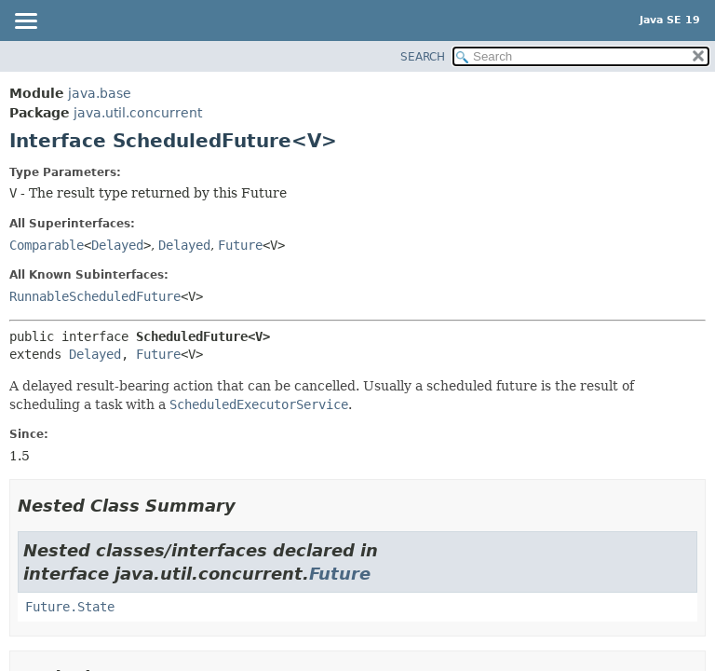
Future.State (70, 606)
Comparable (46, 245)
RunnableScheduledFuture (95, 296)
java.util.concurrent (138, 112)
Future (240, 245)
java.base (99, 93)
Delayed (117, 245)
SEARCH (422, 56)
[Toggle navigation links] (25, 22)
